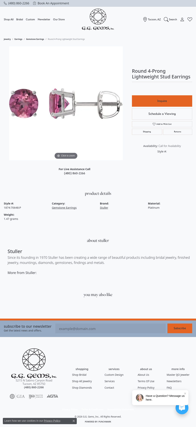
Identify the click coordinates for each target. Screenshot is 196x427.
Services (109, 381)
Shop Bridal (79, 374)
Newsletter (44, 19)
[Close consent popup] (74, 421)
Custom (30, 19)
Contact (109, 387)
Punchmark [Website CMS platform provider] (105, 421)
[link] (16, 3)
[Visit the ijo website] (36, 396)
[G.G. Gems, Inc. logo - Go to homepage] (98, 19)
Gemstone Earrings (35, 39)
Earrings (18, 39)
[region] (66, 103)
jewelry (7, 39)
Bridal (19, 19)
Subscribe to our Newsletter (28, 326)
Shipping (147, 131)
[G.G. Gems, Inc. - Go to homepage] (34, 363)
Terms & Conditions (92, 409)
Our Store (59, 19)
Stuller (104, 207)
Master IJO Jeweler (178, 374)
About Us (143, 374)
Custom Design (113, 374)
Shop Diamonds (82, 387)
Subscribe (180, 328)
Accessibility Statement (120, 409)
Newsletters (174, 381)
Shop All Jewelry (82, 381)
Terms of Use (146, 381)
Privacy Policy (146, 387)
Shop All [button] (8, 19)
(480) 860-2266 (74, 173)
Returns (177, 131)
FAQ (169, 387)
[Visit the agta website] (52, 396)
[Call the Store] (34, 387)
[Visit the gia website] (17, 396)
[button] (170, 19)
